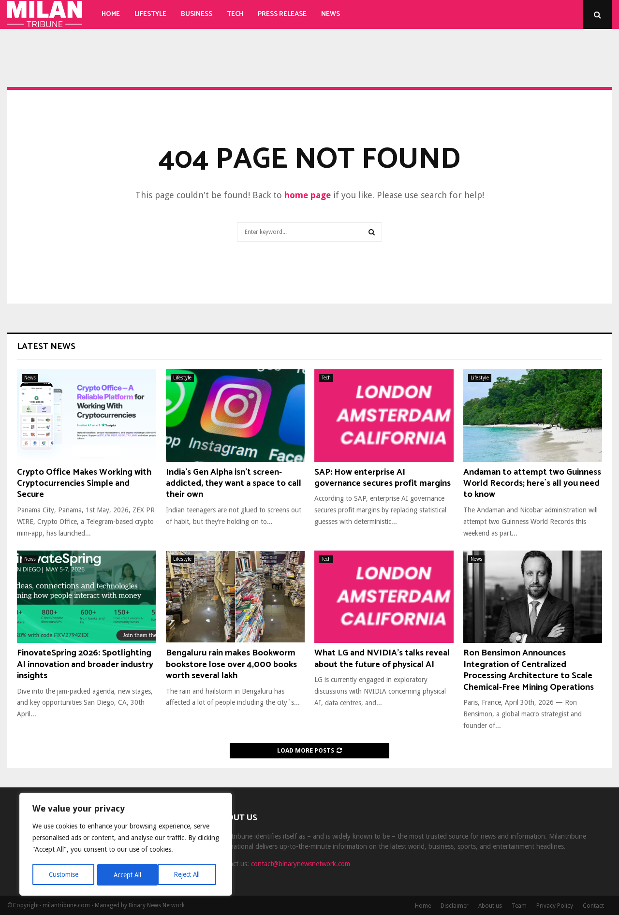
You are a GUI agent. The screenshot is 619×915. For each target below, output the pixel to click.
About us (490, 905)
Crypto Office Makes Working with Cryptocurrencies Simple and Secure (84, 483)
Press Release (282, 14)
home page (307, 195)
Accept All (189, 875)
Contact (593, 905)
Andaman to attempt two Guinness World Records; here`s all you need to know (532, 483)
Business (196, 14)
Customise (63, 875)
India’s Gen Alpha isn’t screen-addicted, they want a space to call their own (233, 483)
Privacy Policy (554, 905)
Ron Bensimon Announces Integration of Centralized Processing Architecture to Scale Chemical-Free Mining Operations (528, 670)
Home (111, 14)
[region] (125, 845)
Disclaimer (455, 905)
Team (519, 905)
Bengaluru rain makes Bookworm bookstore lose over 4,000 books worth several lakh (231, 664)
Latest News (46, 346)
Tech (235, 14)
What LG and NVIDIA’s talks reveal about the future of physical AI (382, 658)
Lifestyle (150, 14)
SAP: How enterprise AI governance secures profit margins (382, 478)
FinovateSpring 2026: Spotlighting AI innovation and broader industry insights (85, 664)
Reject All (126, 875)
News (330, 14)
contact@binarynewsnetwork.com (300, 864)
